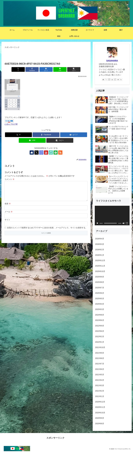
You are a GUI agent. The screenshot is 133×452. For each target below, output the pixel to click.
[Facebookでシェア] (32, 69)
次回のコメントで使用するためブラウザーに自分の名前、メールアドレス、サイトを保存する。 (47, 228)
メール (9, 212)
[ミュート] (124, 223)
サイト (7, 220)
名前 (8, 204)
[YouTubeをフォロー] (46, 152)
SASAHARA (112, 60)
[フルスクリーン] (127, 223)
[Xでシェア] (18, 69)
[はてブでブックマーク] (46, 69)
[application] (112, 215)
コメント (9, 179)
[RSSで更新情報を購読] (60, 152)
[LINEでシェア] (60, 69)
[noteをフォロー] (51, 152)
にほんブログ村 (11, 124)
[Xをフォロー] (36, 152)
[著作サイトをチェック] (32, 152)
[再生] (97, 223)
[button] (73, 69)
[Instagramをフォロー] (41, 152)
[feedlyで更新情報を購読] (55, 152)
